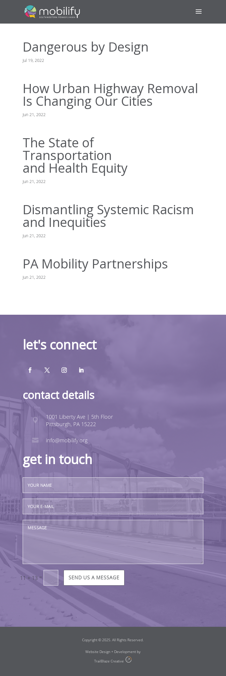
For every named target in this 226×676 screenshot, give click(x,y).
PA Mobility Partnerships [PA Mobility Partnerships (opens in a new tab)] (95, 263)
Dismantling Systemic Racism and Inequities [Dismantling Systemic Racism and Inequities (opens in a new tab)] (108, 216)
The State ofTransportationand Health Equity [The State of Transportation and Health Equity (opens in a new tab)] (75, 155)
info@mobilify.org (66, 440)
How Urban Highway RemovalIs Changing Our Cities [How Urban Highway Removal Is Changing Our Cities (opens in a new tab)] (110, 95)
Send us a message (94, 577)
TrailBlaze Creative (110, 661)
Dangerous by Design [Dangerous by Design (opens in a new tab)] (86, 46)
